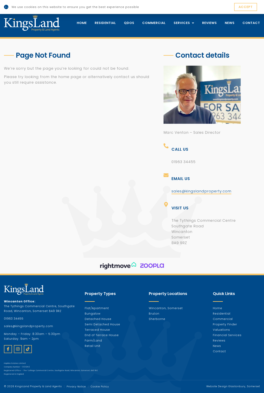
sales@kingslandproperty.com (201, 191)
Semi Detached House (102, 324)
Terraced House (97, 330)
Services (184, 23)
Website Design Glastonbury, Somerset (233, 386)
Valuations (221, 330)
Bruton (154, 314)
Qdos (129, 23)
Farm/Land (93, 341)
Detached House (98, 319)
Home (82, 23)
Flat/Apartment (97, 308)
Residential (105, 23)
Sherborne (157, 319)
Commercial (154, 23)
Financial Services (227, 335)
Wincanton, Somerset (166, 308)
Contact (251, 23)
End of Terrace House (102, 335)
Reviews (209, 23)
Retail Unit (92, 346)
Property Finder (225, 324)
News (230, 23)
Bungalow (92, 314)
